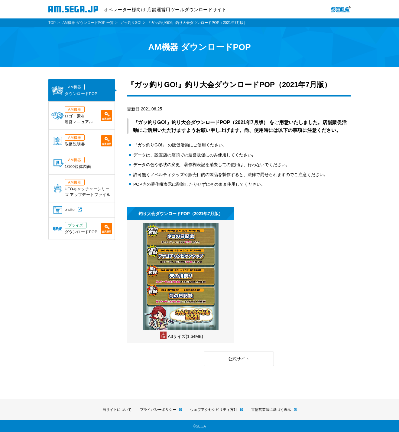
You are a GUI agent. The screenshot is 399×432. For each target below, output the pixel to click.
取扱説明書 (82, 140)
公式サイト (238, 358)
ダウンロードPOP (74, 90)
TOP (52, 23)
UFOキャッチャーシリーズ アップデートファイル (82, 188)
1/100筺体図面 (72, 163)
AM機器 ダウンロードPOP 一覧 (87, 23)
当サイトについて (116, 409)
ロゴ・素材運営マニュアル (81, 115)
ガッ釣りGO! (130, 23)
